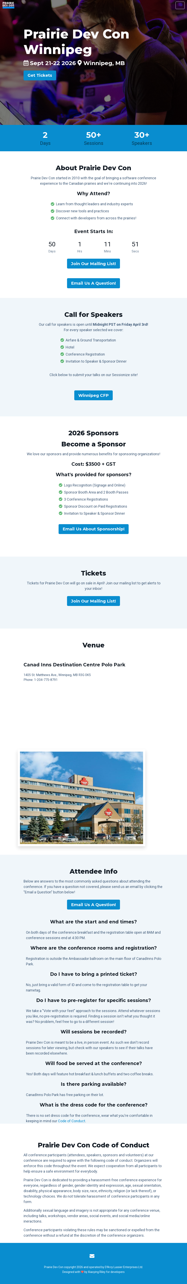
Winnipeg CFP (93, 395)
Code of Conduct (71, 1121)
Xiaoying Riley (96, 1272)
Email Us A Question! (93, 283)
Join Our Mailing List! (93, 263)
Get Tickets (40, 75)
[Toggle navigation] (180, 5)
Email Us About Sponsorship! (94, 529)
